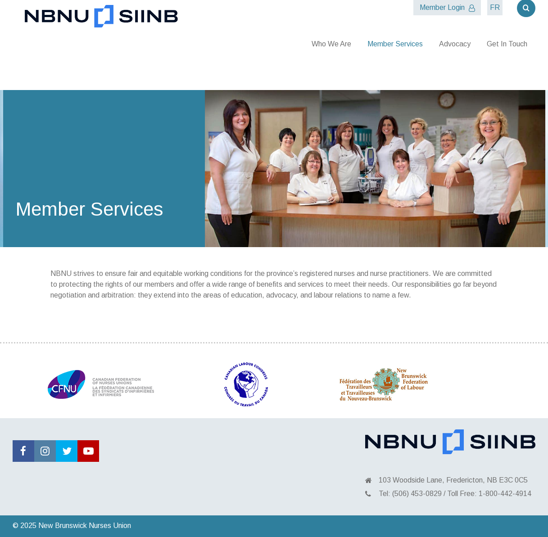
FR (495, 7)
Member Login (447, 8)
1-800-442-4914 (505, 493)
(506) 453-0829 (417, 493)
